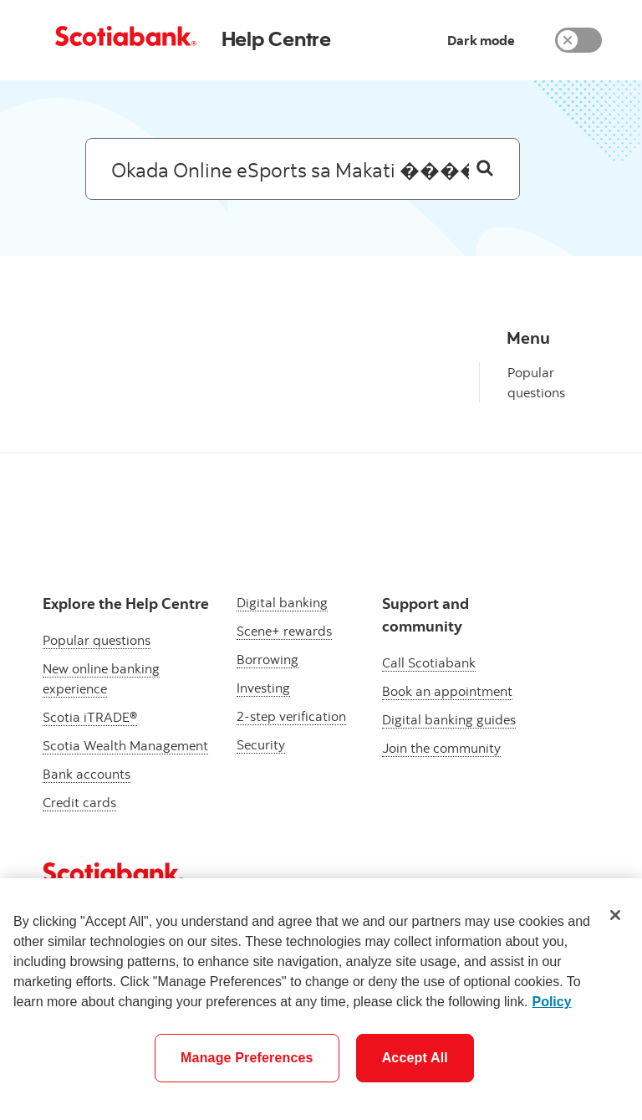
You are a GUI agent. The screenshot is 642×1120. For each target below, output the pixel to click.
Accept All (415, 1058)
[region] (321, 999)
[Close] (615, 915)
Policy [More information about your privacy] (551, 1002)
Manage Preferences (247, 1058)
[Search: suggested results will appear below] (302, 169)
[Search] (485, 169)
